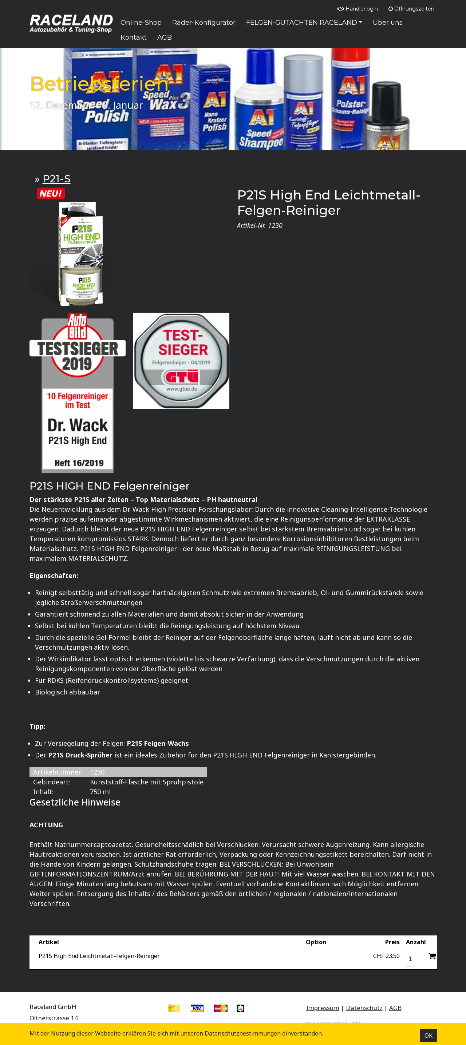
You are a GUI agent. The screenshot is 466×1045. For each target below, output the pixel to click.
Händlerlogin (357, 8)
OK (428, 1036)
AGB (395, 1008)
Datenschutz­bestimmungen (243, 1033)
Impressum (322, 1008)
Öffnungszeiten (411, 8)
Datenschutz (364, 1008)
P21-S (57, 179)
